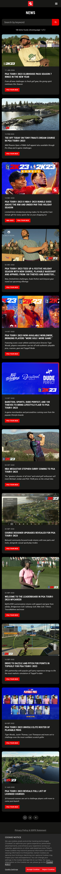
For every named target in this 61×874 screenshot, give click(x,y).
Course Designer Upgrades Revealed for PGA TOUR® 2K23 (30, 534)
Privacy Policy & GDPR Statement (30, 830)
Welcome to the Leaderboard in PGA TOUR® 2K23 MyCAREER (29, 598)
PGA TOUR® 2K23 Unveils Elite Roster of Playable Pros (27, 729)
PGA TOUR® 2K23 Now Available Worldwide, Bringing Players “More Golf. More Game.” (29, 337)
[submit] (55, 22)
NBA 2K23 (9, 220)
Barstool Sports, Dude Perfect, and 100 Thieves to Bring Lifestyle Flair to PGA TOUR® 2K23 (27, 404)
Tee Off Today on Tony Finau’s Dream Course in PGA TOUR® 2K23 (30, 139)
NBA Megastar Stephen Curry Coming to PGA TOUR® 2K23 (30, 470)
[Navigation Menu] (56, 3)
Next (35, 817)
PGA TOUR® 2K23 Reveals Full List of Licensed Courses (25, 792)
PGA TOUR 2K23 (12, 90)
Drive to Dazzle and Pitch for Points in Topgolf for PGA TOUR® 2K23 (27, 665)
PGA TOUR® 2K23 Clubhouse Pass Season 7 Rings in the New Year (28, 75)
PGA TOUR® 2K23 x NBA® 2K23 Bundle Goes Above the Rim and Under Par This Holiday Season (28, 204)
